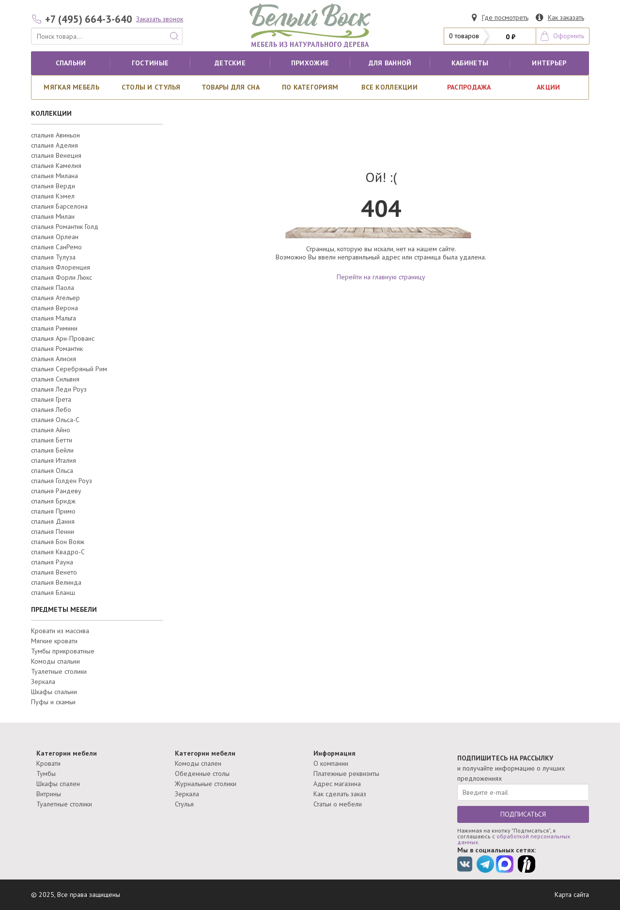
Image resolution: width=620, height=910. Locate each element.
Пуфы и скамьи (53, 702)
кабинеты (469, 63)
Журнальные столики (205, 783)
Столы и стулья (151, 87)
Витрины (48, 793)
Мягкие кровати (54, 641)
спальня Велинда (56, 582)
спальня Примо (53, 511)
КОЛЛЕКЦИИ (51, 113)
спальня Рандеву (56, 490)
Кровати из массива (60, 630)
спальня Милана (54, 175)
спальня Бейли (52, 450)
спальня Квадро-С (58, 551)
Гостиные (150, 63)
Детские (230, 63)
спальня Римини (54, 328)
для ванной (390, 63)
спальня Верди (53, 186)
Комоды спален (198, 763)
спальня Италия (53, 460)
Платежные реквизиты (346, 773)
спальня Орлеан (54, 236)
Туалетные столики (59, 671)
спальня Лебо (51, 409)
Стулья (184, 804)
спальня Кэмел (53, 196)
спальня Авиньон (55, 135)
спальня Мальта (53, 318)
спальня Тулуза (53, 257)
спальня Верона (54, 307)
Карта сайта (572, 894)
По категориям (310, 87)
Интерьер (549, 63)
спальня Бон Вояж (57, 541)
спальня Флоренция (60, 267)
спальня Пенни (52, 531)
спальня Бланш (53, 592)
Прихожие (310, 63)
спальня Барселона (59, 206)
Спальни (71, 63)
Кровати (48, 763)
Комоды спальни (55, 661)
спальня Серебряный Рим (69, 368)
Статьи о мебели (337, 804)
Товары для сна (231, 87)
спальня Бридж (53, 501)
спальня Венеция (56, 155)
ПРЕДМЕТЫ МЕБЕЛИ (64, 609)
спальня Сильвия (55, 379)
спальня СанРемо (56, 247)
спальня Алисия (53, 358)
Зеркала (43, 681)
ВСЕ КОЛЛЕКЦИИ (389, 87)
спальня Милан (53, 216)
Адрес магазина (337, 783)
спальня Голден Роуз (61, 480)
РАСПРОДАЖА (469, 87)
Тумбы (46, 773)
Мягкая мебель (71, 87)
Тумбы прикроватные (62, 651)
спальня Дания (53, 521)
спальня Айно (50, 429)
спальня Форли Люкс (61, 277)
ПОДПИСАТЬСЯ (523, 814)
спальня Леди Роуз (59, 389)
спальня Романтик (57, 348)
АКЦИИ (548, 87)
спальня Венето (54, 572)
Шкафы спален (58, 783)
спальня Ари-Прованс (62, 338)
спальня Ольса (52, 470)
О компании (330, 763)
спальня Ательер (55, 297)
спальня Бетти (51, 440)
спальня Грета (51, 399)
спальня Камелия (56, 165)
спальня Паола (52, 287)
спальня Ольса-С (55, 419)
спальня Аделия (54, 145)
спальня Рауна (52, 562)
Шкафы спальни (54, 691)
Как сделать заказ (339, 793)
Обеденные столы (202, 773)
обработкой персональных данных (513, 839)
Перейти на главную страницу (381, 277)
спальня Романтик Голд (64, 226)
